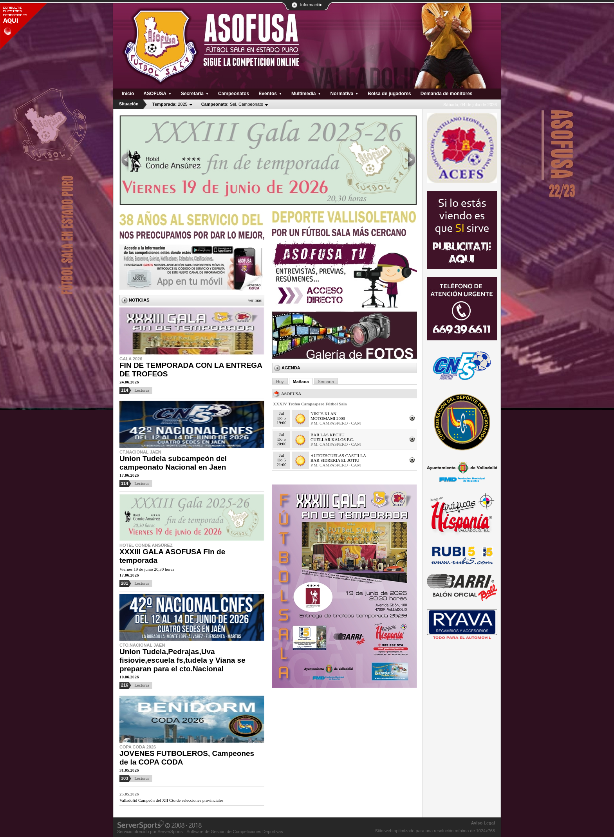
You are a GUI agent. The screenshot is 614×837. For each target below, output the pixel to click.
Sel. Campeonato (232, 104)
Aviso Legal (483, 823)
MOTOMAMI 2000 (328, 418)
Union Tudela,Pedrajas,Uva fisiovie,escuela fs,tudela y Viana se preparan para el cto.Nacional (182, 660)
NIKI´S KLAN (323, 413)
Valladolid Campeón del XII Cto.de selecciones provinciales (171, 800)
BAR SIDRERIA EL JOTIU (335, 460)
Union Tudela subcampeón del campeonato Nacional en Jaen (173, 462)
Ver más (255, 300)
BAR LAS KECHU (328, 434)
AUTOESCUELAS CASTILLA (338, 455)
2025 (170, 104)
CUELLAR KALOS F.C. (332, 439)
